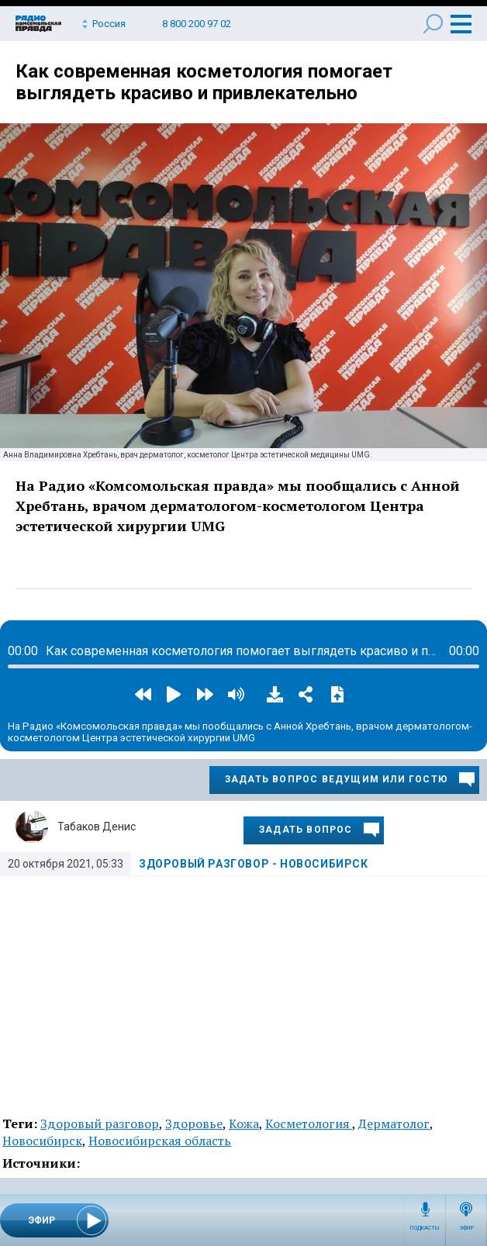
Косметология (308, 1123)
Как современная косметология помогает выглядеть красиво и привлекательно (204, 82)
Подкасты (425, 1228)
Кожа (244, 1123)
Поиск (433, 23)
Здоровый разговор (99, 1123)
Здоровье (194, 1123)
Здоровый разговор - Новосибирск (253, 864)
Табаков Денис (96, 826)
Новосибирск (42, 1140)
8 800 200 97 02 (196, 23)
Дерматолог (394, 1123)
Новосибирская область (159, 1140)
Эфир (466, 1228)
